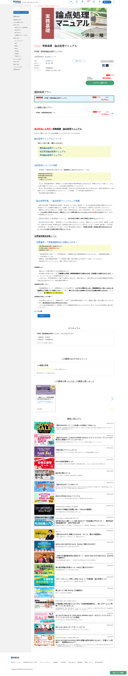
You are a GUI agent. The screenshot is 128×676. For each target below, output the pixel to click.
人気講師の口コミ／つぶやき (21, 35)
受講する (108, 2)
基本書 (16, 45)
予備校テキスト (18, 56)
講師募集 (80, 662)
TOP (35, 6)
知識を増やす (17, 30)
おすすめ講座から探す (18, 22)
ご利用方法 (63, 662)
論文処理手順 (43, 222)
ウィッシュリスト (82, 1)
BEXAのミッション (16, 662)
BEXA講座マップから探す (21, 12)
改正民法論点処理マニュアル (53, 151)
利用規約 (55, 662)
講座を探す (16, 16)
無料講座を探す (16, 69)
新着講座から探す (17, 19)
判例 (16, 43)
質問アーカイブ (89, 662)
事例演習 (17, 51)
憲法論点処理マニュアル (51, 148)
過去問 (16, 48)
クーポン (88, 1)
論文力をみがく (18, 32)
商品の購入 (40, 6)
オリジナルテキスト (19, 40)
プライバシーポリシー (45, 662)
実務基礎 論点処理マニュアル (52, 6)
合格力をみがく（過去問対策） (21, 27)
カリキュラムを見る (107, 61)
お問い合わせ (71, 662)
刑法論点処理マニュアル (51, 155)
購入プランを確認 (118, 672)
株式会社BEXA (99, 662)
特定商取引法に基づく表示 (30, 662)
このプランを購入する (100, 83)
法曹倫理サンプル (43, 315)
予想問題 (17, 53)
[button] (112, 399)
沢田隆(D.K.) (49, 61)
